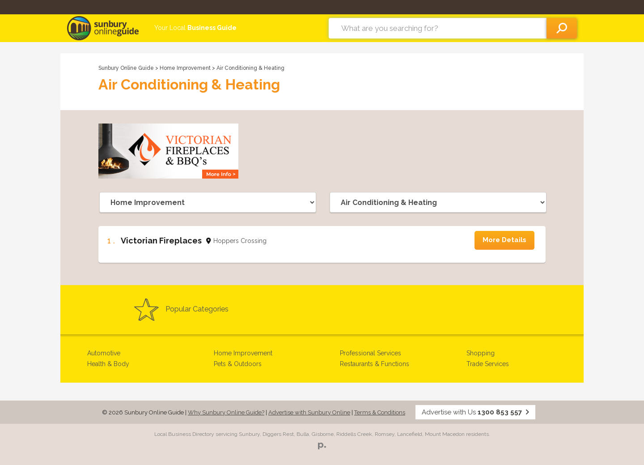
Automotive (103, 353)
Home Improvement (186, 68)
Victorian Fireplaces (161, 240)
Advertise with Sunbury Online (309, 412)
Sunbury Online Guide (126, 68)
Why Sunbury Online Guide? (226, 412)
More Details (504, 240)
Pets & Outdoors (238, 363)
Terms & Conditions (379, 412)
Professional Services (370, 353)
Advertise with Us (475, 412)
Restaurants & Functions (374, 363)
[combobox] (438, 28)
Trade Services (487, 363)
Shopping (480, 353)
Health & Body (108, 363)
